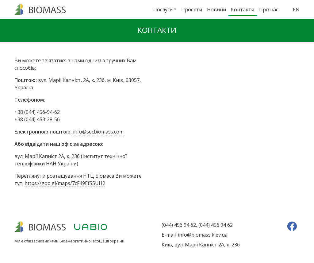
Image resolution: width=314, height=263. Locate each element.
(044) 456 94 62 (179, 225)
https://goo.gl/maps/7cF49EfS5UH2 (65, 183)
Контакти (242, 9)
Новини (216, 9)
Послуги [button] (163, 9)
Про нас (268, 9)
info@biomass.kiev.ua (203, 234)
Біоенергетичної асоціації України (91, 241)
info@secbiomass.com (98, 131)
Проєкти (191, 9)
